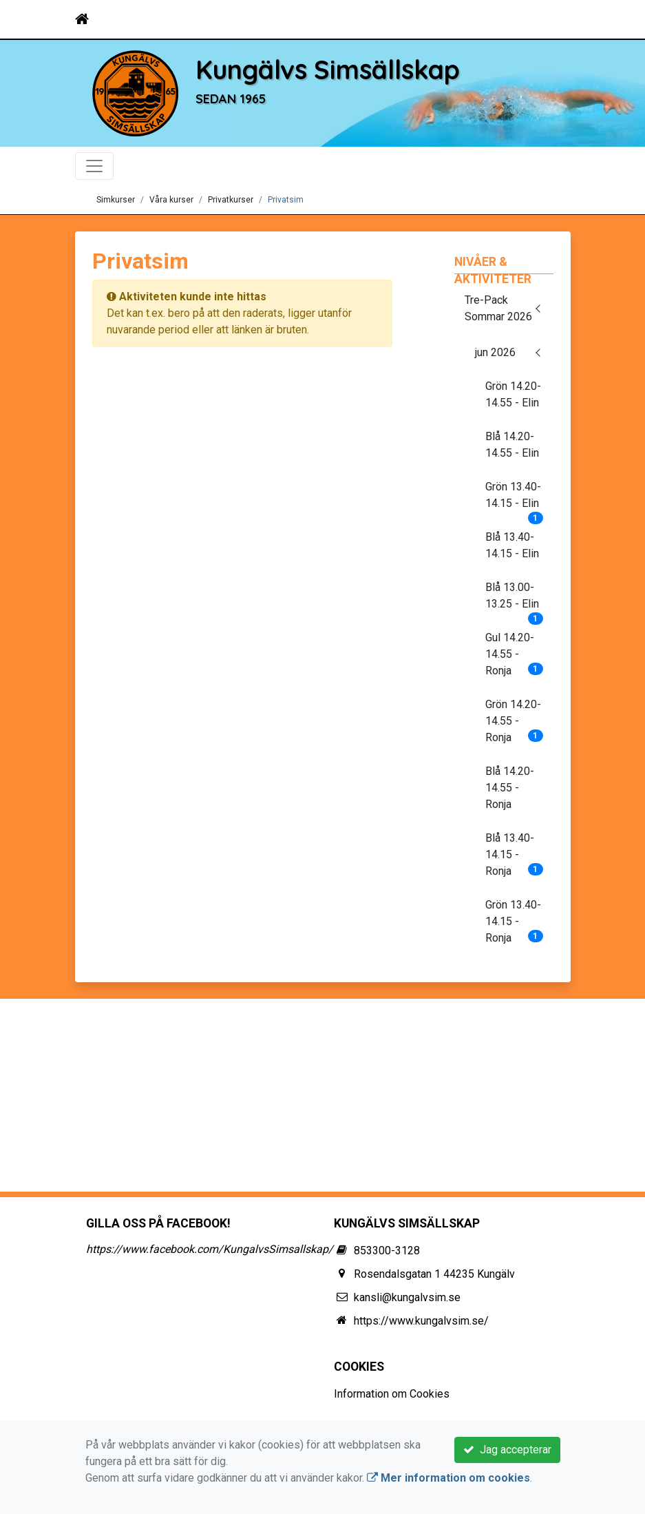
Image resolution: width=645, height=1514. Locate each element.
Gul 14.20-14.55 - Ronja (514, 654)
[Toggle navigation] (551, 19)
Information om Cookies (392, 1393)
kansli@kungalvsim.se (407, 1297)
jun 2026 (495, 352)
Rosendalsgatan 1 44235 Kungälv (434, 1273)
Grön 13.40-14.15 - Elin (514, 499)
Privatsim (286, 200)
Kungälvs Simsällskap (327, 69)
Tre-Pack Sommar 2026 (498, 308)
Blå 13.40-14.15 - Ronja (514, 854)
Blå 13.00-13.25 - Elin (514, 600)
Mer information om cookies (448, 1477)
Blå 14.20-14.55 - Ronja (509, 788)
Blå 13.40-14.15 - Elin (512, 545)
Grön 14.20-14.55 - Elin (513, 394)
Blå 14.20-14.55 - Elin (512, 444)
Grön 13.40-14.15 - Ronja (514, 921)
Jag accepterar (507, 1449)
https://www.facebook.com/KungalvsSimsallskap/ (209, 1249)
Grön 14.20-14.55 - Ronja (514, 721)
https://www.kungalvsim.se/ (421, 1320)
